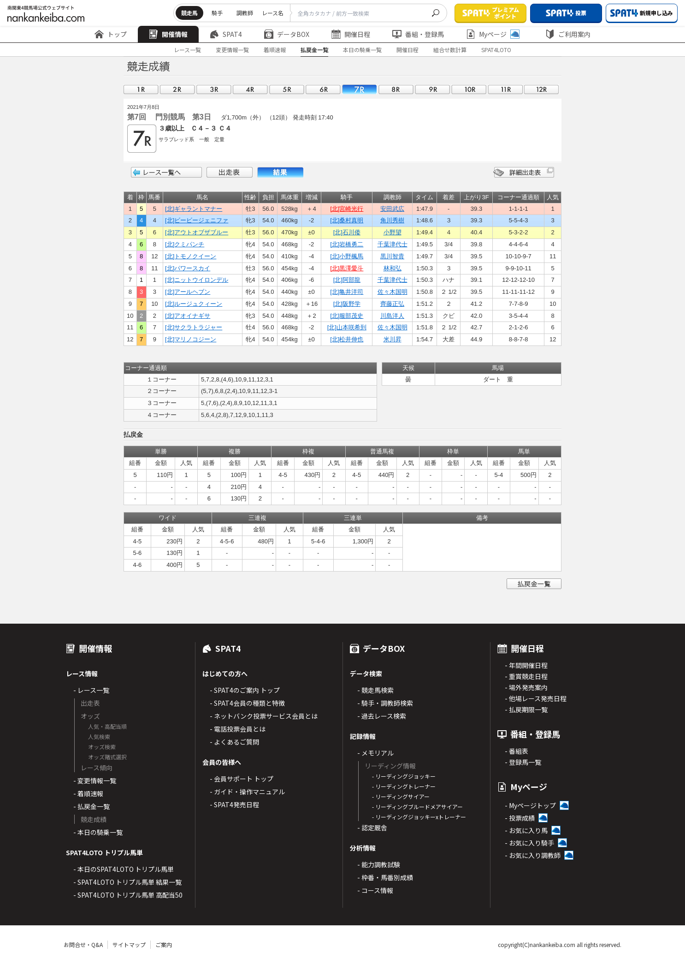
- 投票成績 (520, 817)
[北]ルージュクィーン (193, 303)
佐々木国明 (392, 291)
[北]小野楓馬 (346, 256)
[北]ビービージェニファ (196, 220)
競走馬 (189, 13)
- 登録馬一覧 (523, 762)
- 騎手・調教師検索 (385, 703)
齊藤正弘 (392, 303)
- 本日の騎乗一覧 (98, 832)
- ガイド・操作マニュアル (247, 791)
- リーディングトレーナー (404, 786)
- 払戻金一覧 (91, 806)
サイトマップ (129, 944)
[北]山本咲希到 (346, 327)
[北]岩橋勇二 (346, 244)
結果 (280, 172)
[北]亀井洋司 (346, 291)
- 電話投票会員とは (238, 728)
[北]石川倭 (346, 232)
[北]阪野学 (346, 303)
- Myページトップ (530, 805)
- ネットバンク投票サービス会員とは (264, 716)
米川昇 (393, 339)
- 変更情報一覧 (94, 780)
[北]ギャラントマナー (193, 208)
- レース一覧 (91, 690)
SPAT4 (226, 34)
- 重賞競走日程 (526, 676)
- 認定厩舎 (372, 827)
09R (432, 89)
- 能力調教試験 (378, 864)
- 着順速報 (88, 793)
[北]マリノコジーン (190, 339)
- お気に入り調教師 (533, 855)
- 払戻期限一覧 (526, 709)
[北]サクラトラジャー (193, 327)
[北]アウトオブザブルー (196, 232)
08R (395, 89)
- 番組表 (516, 751)
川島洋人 (392, 315)
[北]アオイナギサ (187, 315)
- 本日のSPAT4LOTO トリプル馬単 (123, 869)
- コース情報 (375, 890)
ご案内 (163, 944)
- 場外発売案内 (526, 687)
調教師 (244, 13)
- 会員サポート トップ (241, 778)
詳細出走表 (523, 172)
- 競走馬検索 (375, 690)
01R (141, 89)
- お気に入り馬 (526, 830)
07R (359, 89)
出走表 (230, 172)
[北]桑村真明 (346, 220)
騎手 (217, 13)
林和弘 (393, 268)
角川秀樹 (392, 220)
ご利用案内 (568, 34)
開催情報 (168, 34)
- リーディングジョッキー (404, 776)
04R (250, 89)
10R (468, 89)
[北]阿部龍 (346, 279)
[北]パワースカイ (187, 268)
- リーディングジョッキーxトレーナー (419, 817)
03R (213, 89)
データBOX (286, 34)
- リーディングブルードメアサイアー (417, 806)
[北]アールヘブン (187, 291)
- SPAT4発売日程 (234, 804)
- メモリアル (375, 752)
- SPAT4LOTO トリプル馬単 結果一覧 (127, 882)
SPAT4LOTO (496, 50)
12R (541, 89)
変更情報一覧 (232, 50)
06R (323, 89)
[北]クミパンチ (184, 244)
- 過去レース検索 (381, 716)
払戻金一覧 (314, 50)
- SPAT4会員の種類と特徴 (247, 703)
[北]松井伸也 (346, 339)
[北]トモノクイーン (190, 256)
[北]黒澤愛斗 (346, 268)
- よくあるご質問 (234, 741)
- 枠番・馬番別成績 (385, 877)
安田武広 (392, 208)
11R (505, 89)
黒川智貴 (392, 256)
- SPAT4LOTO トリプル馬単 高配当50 (128, 894)
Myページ (493, 34)
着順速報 (275, 50)
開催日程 (350, 34)
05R (286, 89)
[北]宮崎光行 (346, 208)
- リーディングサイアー (401, 796)
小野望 (393, 232)
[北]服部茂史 (346, 315)
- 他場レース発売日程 (536, 698)
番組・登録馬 (418, 34)
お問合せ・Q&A (83, 944)
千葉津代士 (392, 244)
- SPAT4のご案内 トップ (245, 690)
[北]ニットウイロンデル (196, 279)
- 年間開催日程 (526, 665)
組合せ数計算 (450, 50)
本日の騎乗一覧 (362, 50)
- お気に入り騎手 (529, 842)
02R (177, 89)
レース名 (272, 13)
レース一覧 (187, 50)
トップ (110, 34)
